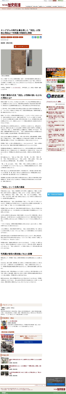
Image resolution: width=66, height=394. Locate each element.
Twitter (33, 37)
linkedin (41, 37)
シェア (35, 37)
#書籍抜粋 (16, 37)
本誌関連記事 (29, 6)
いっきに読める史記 (12, 321)
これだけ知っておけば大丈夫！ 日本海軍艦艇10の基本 (56, 145)
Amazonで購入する (28, 342)
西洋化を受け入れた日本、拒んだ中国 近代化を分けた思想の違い (56, 149)
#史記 (21, 37)
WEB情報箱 (48, 6)
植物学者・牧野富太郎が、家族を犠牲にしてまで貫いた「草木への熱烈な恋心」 (56, 136)
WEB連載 (55, 6)
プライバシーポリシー (51, 381)
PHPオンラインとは (39, 385)
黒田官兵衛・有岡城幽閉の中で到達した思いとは (56, 126)
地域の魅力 (35, 6)
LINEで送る (38, 37)
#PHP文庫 (9, 37)
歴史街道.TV (60, 6)
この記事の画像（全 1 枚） (22, 46)
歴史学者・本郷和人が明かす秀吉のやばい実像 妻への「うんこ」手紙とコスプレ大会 (56, 117)
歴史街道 (54, 0)
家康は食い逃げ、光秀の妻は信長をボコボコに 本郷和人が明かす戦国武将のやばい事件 (56, 108)
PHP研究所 (60, 0)
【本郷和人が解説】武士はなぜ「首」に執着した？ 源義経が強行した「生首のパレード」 (56, 141)
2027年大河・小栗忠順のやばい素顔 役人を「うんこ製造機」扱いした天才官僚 (56, 130)
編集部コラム (42, 6)
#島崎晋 (3, 37)
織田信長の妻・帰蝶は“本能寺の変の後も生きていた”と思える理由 (56, 113)
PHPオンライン (5, 0)
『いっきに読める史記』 (15, 87)
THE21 (50, 0)
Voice (45, 0)
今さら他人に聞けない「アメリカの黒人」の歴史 (56, 122)
